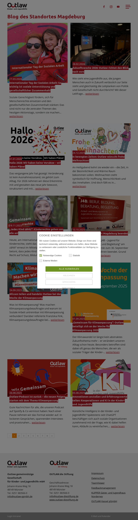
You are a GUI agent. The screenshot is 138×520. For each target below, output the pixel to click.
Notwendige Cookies (50, 255)
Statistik (74, 255)
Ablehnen (69, 275)
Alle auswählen (69, 269)
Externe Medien (48, 260)
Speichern (69, 282)
